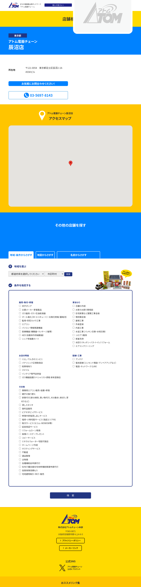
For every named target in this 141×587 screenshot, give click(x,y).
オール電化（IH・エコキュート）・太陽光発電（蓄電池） (44, 316)
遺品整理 (26, 455)
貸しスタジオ (27, 404)
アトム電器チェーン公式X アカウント (70, 567)
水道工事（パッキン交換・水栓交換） (91, 331)
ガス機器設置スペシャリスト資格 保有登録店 (41, 377)
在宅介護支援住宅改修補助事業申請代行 (40, 466)
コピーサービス (28, 437)
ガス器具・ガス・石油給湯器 (34, 313)
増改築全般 (81, 316)
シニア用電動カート (30, 338)
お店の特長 (24, 355)
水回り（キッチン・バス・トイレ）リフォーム (93, 342)
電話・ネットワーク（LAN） (86, 366)
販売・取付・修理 (26, 302)
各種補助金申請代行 (31, 463)
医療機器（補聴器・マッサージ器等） (37, 331)
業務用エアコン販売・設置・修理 (36, 390)
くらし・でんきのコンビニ (32, 359)
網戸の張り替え (29, 393)
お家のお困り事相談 (84, 309)
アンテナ (79, 359)
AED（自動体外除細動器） (33, 335)
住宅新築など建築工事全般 (88, 313)
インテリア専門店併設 (31, 373)
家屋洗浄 (80, 338)
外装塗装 (80, 324)
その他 (22, 386)
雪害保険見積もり (30, 470)
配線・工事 (77, 355)
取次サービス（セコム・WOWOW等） (37, 423)
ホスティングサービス (31, 448)
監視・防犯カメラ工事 (31, 320)
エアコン (26, 324)
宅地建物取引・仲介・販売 (33, 474)
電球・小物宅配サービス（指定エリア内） (39, 419)
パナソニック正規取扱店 (32, 362)
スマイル (25, 370)
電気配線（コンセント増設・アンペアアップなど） (96, 362)
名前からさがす (78, 255)
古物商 (25, 459)
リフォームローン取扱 (31, 430)
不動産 (25, 452)
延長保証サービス (30, 426)
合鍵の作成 (81, 305)
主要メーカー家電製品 (32, 309)
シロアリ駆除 (81, 335)
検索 (68, 274)
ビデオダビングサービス (32, 412)
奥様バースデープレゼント (33, 434)
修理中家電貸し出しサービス (34, 415)
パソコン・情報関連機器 (32, 327)
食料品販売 (27, 408)
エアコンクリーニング (85, 346)
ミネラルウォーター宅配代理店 (35, 441)
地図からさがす (45, 255)
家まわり (76, 302)
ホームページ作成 (30, 445)
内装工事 (80, 327)
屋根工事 (80, 320)
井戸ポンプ (27, 305)
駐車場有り (27, 366)
